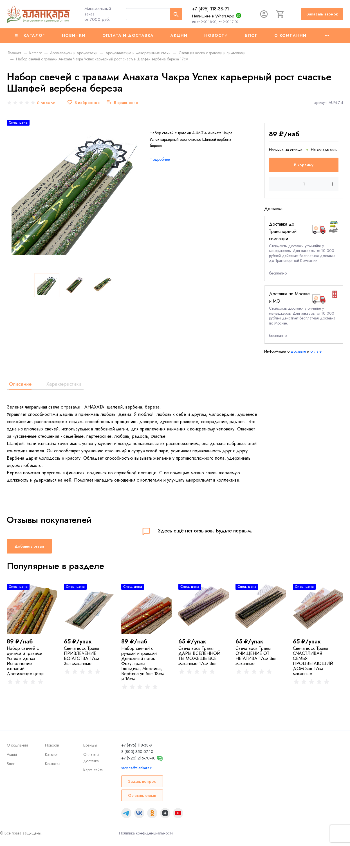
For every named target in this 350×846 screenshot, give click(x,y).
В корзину (303, 165)
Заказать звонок (322, 14)
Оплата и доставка (128, 35)
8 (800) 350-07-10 (137, 751)
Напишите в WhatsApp (213, 16)
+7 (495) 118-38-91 (210, 9)
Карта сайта (93, 770)
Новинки (74, 35)
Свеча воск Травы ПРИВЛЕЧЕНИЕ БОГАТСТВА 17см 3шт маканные (81, 656)
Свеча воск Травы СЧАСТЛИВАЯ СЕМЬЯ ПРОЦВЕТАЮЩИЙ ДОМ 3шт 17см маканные (313, 661)
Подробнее (160, 159)
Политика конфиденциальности (146, 833)
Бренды (90, 745)
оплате (316, 351)
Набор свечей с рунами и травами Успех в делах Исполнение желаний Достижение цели (25, 661)
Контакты (52, 763)
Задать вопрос (142, 781)
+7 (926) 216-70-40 (138, 758)
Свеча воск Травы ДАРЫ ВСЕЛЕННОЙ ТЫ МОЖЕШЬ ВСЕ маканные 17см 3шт (199, 656)
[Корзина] (280, 14)
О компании (290, 35)
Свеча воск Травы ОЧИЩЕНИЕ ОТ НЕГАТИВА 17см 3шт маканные (256, 656)
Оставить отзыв (142, 795)
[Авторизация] (263, 14)
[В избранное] (83, 102)
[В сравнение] (122, 102)
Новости (216, 35)
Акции (178, 35)
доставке (298, 351)
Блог (251, 35)
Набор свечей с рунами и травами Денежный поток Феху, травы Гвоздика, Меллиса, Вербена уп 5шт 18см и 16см (142, 663)
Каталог (30, 35)
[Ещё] (327, 35)
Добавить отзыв (29, 546)
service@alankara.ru (137, 768)
